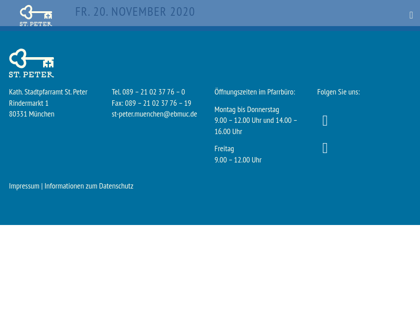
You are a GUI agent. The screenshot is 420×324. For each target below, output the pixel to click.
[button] (411, 15)
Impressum (24, 185)
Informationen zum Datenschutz (88, 185)
